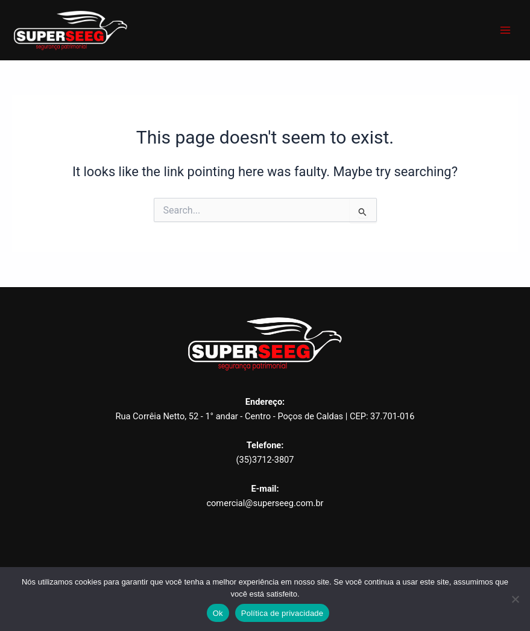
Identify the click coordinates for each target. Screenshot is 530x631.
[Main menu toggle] (505, 30)
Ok (218, 613)
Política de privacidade (282, 613)
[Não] (515, 599)
